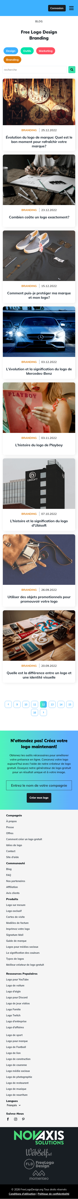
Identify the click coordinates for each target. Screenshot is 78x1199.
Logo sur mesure (15, 905)
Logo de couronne (16, 1065)
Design (10, 51)
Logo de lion (13, 1053)
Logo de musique (16, 1089)
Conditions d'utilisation (22, 1193)
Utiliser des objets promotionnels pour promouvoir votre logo (39, 538)
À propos (11, 821)
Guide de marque (16, 940)
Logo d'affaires (15, 1027)
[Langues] (13, 1105)
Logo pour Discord (17, 997)
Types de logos (15, 958)
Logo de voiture (15, 985)
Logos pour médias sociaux (22, 946)
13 (52, 704)
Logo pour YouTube (17, 979)
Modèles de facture (17, 923)
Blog (9, 869)
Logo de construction (18, 1059)
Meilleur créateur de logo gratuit (25, 964)
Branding (12, 59)
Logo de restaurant (17, 1083)
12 (43, 704)
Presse (10, 827)
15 (69, 704)
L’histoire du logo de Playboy (39, 384)
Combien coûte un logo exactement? (39, 156)
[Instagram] (17, 1119)
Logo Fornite (13, 1009)
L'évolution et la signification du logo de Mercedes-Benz (39, 311)
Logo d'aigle (13, 991)
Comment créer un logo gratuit (24, 839)
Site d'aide (12, 857)
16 (34, 712)
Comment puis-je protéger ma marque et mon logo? (39, 232)
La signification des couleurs (23, 952)
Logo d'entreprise (16, 1021)
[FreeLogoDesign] (18, 8)
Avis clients (13, 893)
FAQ (8, 875)
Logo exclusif (14, 911)
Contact (10, 851)
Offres (9, 833)
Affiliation (12, 887)
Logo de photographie (19, 1077)
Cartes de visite (15, 917)
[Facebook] (9, 1119)
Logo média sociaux (18, 1071)
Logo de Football (16, 1047)
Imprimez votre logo (18, 929)
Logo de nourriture (17, 1094)
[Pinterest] (25, 1119)
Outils (27, 51)
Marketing (46, 51)
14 (61, 704)
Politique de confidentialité (53, 1193)
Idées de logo (14, 845)
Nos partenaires (15, 881)
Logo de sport (14, 1035)
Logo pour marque (17, 1041)
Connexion (56, 8)
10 (25, 704)
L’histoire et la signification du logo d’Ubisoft (39, 460)
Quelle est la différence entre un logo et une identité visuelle (39, 614)
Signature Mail (14, 934)
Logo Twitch (13, 1015)
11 (34, 704)
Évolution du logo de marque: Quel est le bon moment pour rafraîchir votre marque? (39, 83)
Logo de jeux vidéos (18, 1003)
